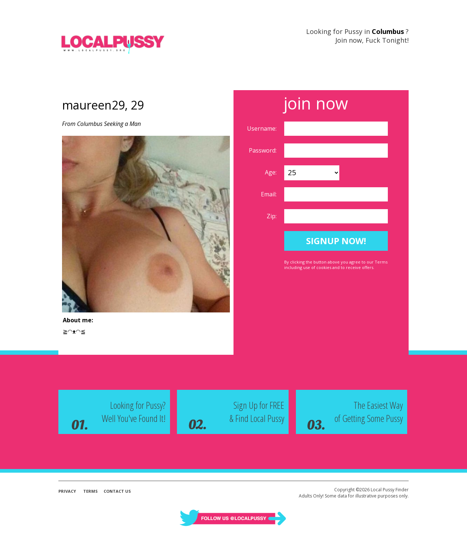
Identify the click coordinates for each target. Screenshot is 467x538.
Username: (262, 128)
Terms (90, 491)
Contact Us (117, 491)
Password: (263, 150)
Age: (271, 172)
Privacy (67, 491)
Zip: (272, 216)
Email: (269, 194)
